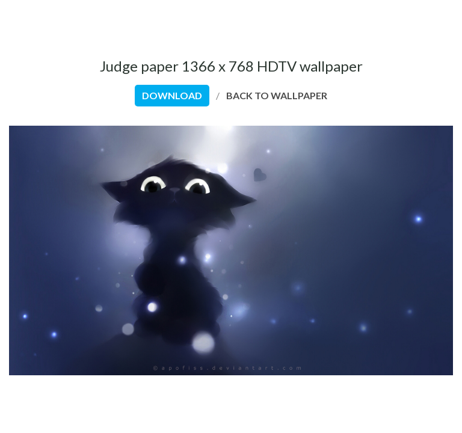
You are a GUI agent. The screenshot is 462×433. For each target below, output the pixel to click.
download (172, 95)
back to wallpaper (276, 95)
